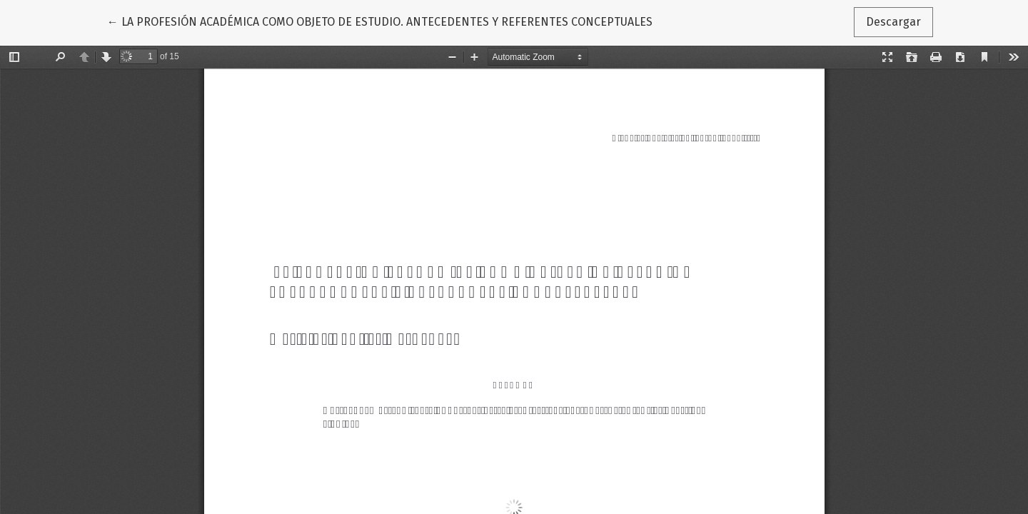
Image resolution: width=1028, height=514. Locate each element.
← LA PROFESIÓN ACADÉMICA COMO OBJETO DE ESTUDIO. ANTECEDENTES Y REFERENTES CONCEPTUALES (379, 21)
